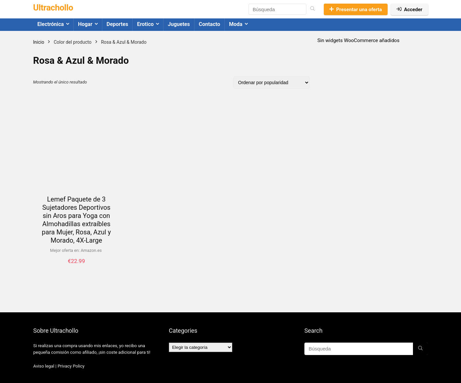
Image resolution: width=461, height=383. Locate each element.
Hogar (85, 24)
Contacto (209, 24)
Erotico (145, 24)
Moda (236, 24)
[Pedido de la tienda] (271, 82)
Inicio (38, 42)
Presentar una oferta (355, 9)
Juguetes (179, 24)
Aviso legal (43, 366)
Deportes (117, 24)
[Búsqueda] (312, 9)
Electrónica (51, 24)
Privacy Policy (71, 366)
